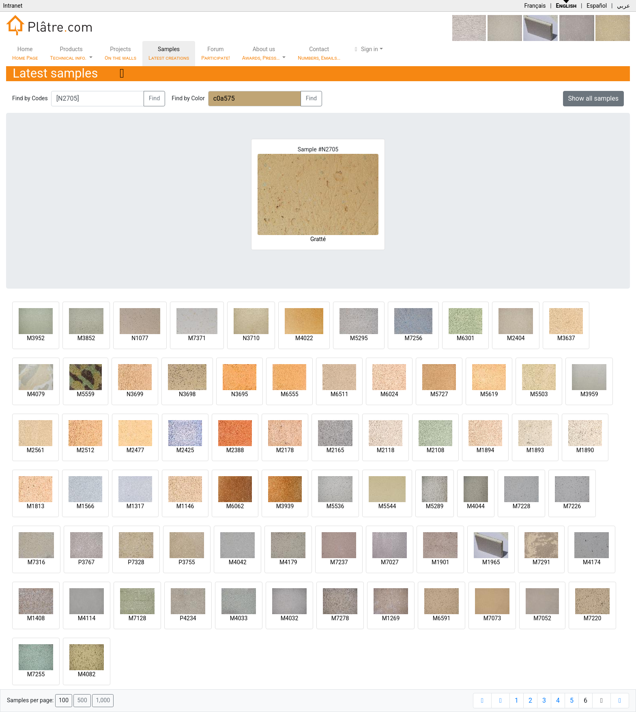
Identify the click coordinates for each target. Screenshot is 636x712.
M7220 (593, 618)
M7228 (522, 506)
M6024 (389, 394)
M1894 (485, 450)
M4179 (288, 562)
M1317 (135, 506)
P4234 (188, 618)
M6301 (466, 338)
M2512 (86, 450)
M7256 (413, 338)
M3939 (285, 506)
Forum (215, 53)
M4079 (36, 394)
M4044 (476, 506)
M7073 (492, 618)
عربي (623, 5)
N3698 (187, 394)
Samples (168, 53)
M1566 (86, 506)
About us (261, 53)
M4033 (239, 618)
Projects (120, 53)
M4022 (304, 338)
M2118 (386, 450)
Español (597, 5)
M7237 (339, 562)
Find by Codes (30, 98)
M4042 (238, 562)
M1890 (585, 450)
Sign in (365, 49)
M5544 (387, 506)
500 (82, 700)
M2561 (36, 450)
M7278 (340, 618)
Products (69, 53)
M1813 (36, 506)
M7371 (197, 338)
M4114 (87, 618)
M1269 (391, 618)
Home (25, 53)
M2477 (135, 450)
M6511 (339, 394)
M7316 (36, 562)
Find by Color (188, 98)
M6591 (442, 618)
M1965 (491, 562)
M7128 (137, 618)
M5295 (359, 338)
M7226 (572, 506)
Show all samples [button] (593, 98)
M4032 (290, 618)
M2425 (185, 450)
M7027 (390, 562)
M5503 (539, 394)
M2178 (285, 450)
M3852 (86, 338)
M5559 (86, 394)
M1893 (535, 450)
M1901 (440, 562)
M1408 (36, 618)
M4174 (592, 562)
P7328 (136, 562)
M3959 (589, 394)
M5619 (489, 394)
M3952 (36, 338)
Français (535, 5)
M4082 (87, 674)
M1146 (185, 506)
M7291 (541, 562)
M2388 (235, 450)
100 (64, 700)
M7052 (542, 618)
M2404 (516, 338)
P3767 (86, 562)
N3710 (251, 338)
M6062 (235, 506)
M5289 (435, 506)
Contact (319, 53)
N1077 (139, 338)
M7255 (36, 674)
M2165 (335, 450)
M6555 (290, 394)
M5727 (439, 394)
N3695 (239, 394)
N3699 (135, 394)
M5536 (335, 506)
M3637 (566, 338)
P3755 (186, 562)
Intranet (12, 5)
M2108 (436, 450)
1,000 (103, 700)
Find (154, 98)
